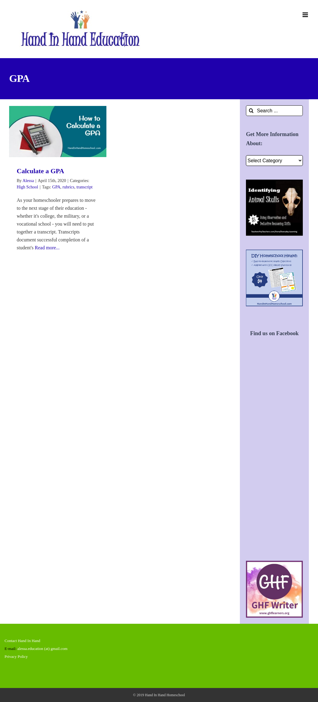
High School (27, 187)
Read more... (47, 247)
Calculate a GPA (40, 171)
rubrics (68, 187)
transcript (84, 187)
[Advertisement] (274, 455)
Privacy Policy (16, 656)
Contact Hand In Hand (22, 640)
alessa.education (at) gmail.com (42, 648)
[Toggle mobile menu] (305, 15)
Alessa (28, 180)
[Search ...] (274, 110)
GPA (56, 187)
